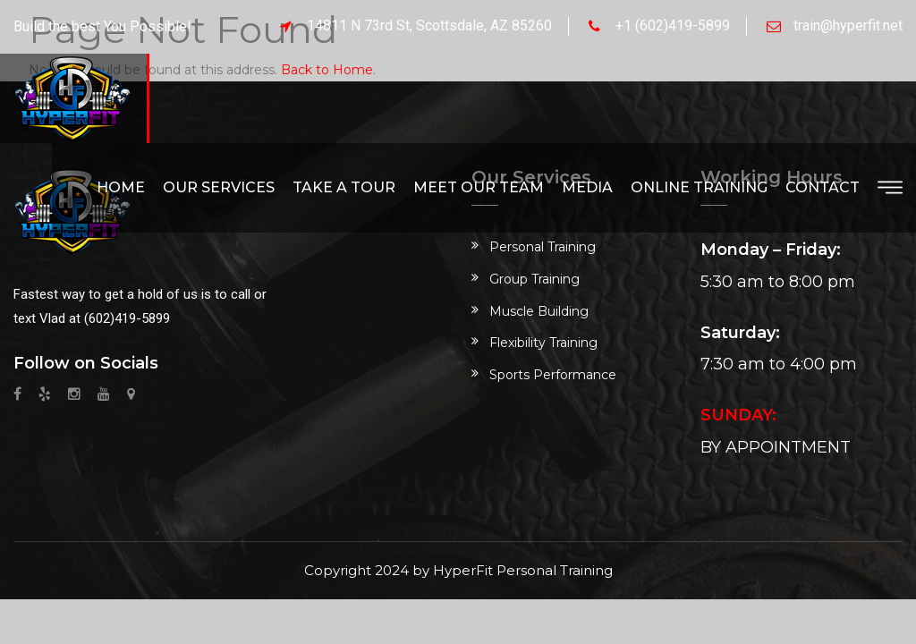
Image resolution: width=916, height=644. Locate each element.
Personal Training (542, 247)
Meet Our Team (478, 187)
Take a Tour (344, 187)
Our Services (219, 187)
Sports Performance (552, 375)
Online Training (699, 187)
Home (121, 187)
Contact (822, 187)
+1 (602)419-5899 (672, 25)
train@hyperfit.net (848, 25)
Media (587, 187)
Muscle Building (539, 311)
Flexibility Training (543, 343)
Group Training (534, 279)
